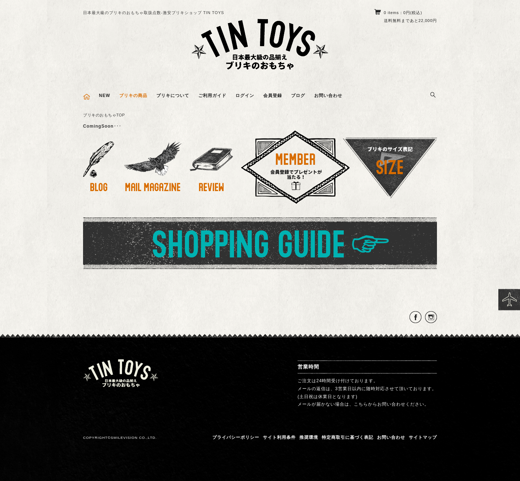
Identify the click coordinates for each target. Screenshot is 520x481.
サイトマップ (423, 437)
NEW (104, 95)
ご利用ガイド (212, 95)
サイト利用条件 (279, 437)
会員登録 (272, 95)
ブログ (298, 95)
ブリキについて (172, 95)
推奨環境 (308, 437)
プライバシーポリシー (235, 437)
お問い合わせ (328, 95)
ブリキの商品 (133, 95)
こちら (361, 404)
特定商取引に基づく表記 (347, 437)
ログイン (244, 95)
